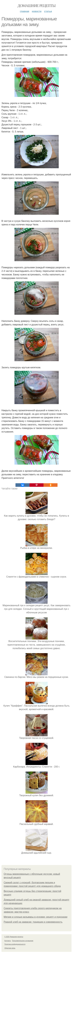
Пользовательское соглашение (22, 941)
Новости (36, 11)
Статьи (48, 11)
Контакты (7, 941)
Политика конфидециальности (14, 944)
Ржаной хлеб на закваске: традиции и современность (33, 922)
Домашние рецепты (36, 6)
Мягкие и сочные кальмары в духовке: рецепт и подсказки (35, 917)
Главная (24, 11)
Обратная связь (9, 948)
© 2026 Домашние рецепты (13, 937)
